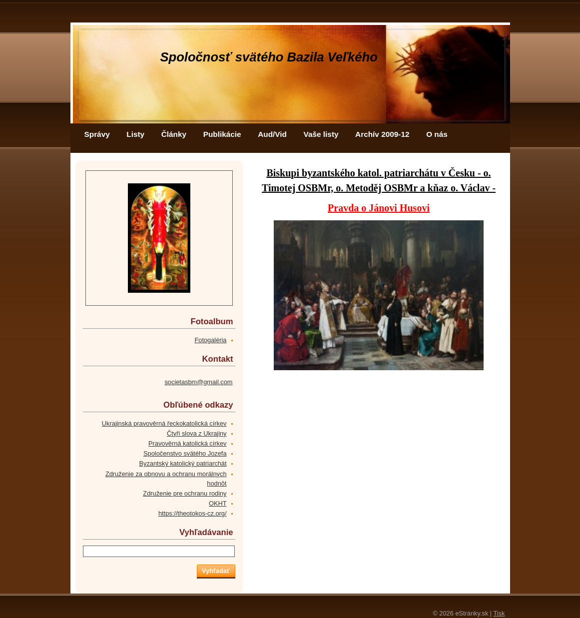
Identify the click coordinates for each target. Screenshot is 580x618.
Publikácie (222, 134)
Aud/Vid (272, 134)
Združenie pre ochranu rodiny (184, 493)
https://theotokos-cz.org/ (192, 513)
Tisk (499, 613)
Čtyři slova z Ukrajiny (196, 433)
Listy (135, 134)
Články (173, 134)
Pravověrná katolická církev (187, 443)
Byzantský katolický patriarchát (183, 463)
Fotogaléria (210, 340)
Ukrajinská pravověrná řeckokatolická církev (164, 423)
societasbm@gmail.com (198, 382)
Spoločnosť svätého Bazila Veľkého (269, 57)
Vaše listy (321, 134)
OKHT (218, 503)
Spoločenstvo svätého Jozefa (184, 453)
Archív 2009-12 (382, 134)
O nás (437, 134)
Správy (97, 134)
